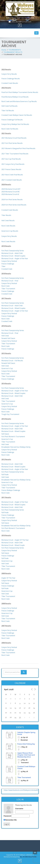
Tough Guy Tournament (10, 414)
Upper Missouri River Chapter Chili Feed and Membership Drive (26, 755)
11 (29, 703)
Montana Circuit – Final (9, 281)
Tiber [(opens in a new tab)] (3, 266)
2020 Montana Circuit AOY (10, 189)
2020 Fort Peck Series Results (12, 199)
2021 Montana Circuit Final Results (13, 138)
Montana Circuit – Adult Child (11, 306)
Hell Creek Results (8, 220)
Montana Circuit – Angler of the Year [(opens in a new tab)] (14, 258)
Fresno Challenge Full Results (12, 120)
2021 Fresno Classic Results (11, 169)
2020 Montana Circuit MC (10, 192)
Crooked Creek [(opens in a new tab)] (6, 269)
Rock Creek (5, 286)
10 (25, 703)
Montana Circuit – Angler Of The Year (15, 540)
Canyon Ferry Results (9, 74)
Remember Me (10, 820)
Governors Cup (6, 561)
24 (25, 713)
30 (20, 717)
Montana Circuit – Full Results (12, 360)
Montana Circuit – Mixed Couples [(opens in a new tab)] (13, 256)
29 (15, 717)
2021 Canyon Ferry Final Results (12, 164)
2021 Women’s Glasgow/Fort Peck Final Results (18, 148)
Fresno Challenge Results (10, 79)
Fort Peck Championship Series (12, 278)
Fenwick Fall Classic (8, 338)
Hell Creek (5, 336)
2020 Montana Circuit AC (10, 194)
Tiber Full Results (7, 110)
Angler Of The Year (8, 578)
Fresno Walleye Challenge (10, 490)
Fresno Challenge (7, 264)
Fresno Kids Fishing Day (26, 744)
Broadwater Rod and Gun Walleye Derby (15, 447)
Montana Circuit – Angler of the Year (14, 311)
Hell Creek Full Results (9, 106)
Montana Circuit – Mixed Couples (13, 308)
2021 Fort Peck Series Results (12, 143)
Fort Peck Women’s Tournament (13, 436)
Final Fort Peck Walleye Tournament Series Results (19, 92)
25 (29, 713)
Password (7, 816)
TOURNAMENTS (14, 50)
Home (3, 50)
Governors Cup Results (9, 231)
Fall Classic (5, 434)
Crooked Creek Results (9, 83)
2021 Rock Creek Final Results (12, 175)
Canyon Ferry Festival (9, 283)
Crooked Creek (6, 294)
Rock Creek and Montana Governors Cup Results (19, 101)
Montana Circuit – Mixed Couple (13, 545)
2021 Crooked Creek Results (11, 180)
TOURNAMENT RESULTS (12, 52)
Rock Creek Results (8, 226)
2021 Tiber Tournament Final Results (14, 154)
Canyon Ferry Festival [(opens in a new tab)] (9, 261)
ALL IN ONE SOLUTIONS (28, 857)
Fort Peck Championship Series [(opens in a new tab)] (12, 251)
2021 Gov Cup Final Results (11, 159)
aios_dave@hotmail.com (21, 21)
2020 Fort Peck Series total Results (13, 205)
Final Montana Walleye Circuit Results (15, 97)
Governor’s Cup (7, 368)
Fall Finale (4, 474)
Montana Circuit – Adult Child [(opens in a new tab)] (11, 253)
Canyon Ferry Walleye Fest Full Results (15, 124)
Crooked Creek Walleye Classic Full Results (16, 115)
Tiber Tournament (8, 289)
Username (19, 808)
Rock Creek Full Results (9, 129)
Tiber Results (6, 215)
